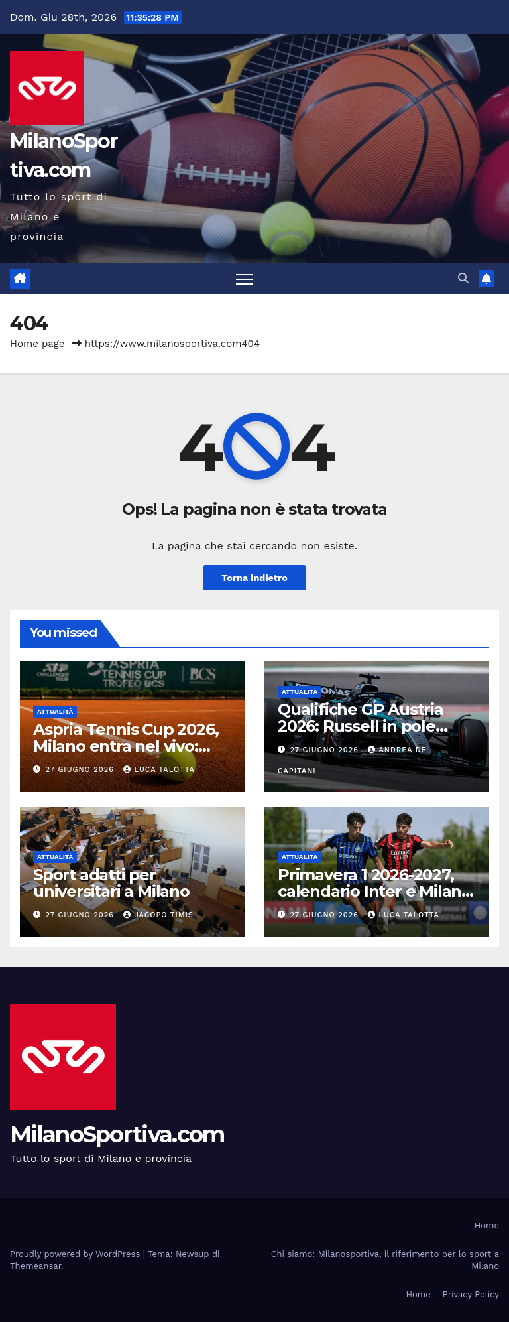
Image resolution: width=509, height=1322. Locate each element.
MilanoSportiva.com (117, 1134)
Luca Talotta (158, 769)
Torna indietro (254, 577)
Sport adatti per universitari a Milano (111, 883)
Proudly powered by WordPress (76, 1254)
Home (487, 1225)
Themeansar (35, 1266)
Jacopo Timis (158, 915)
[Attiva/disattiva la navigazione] (244, 279)
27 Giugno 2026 (81, 769)
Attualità (55, 711)
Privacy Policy (471, 1294)
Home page (37, 344)
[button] (463, 278)
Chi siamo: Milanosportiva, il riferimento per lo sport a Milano (385, 1260)
